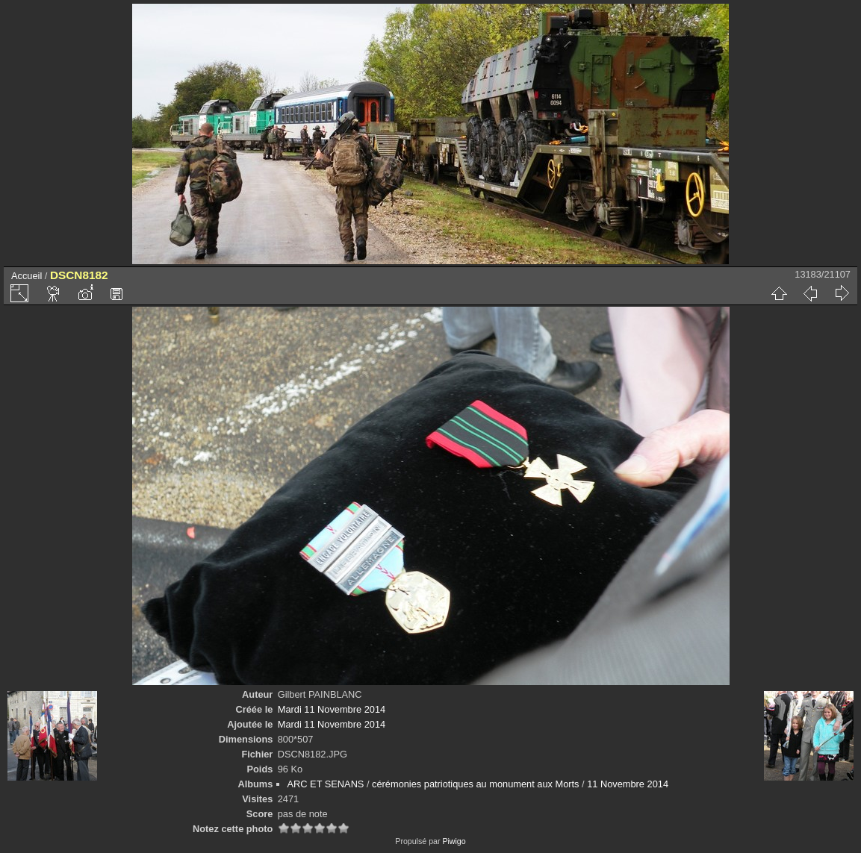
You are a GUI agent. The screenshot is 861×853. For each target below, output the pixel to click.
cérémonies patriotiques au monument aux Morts (475, 784)
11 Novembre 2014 (627, 784)
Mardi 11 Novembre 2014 (331, 709)
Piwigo (453, 841)
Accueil (26, 275)
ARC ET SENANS (325, 784)
